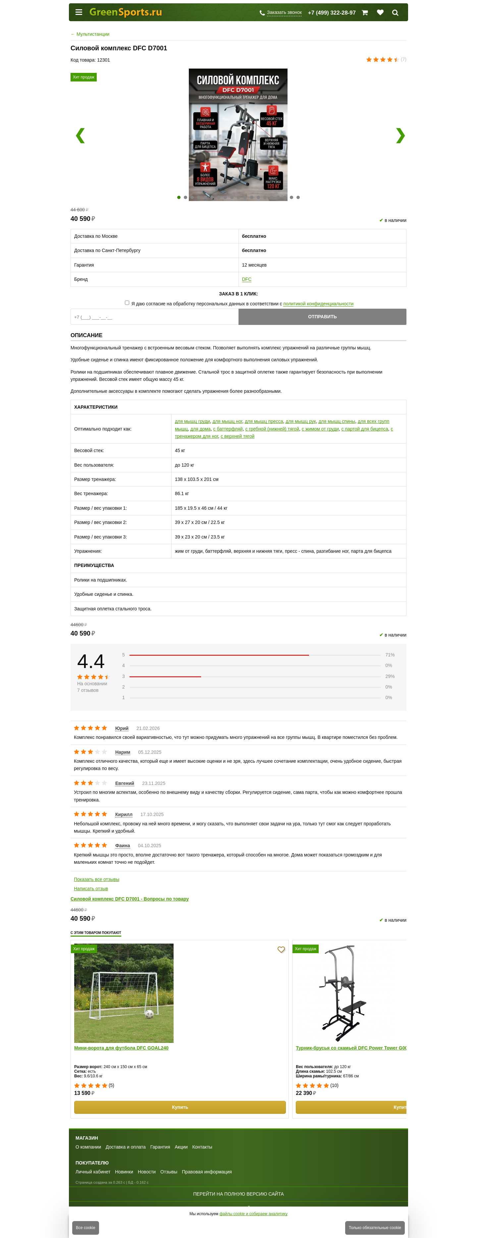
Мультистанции (90, 34)
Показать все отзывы (96, 879)
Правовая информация (207, 1171)
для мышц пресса (264, 421)
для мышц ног (227, 421)
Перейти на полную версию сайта (238, 1194)
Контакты (202, 1147)
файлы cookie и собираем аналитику (253, 1214)
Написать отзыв (91, 888)
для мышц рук (301, 421)
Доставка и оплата (126, 1147)
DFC (247, 279)
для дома (200, 429)
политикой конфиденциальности (318, 303)
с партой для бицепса (365, 429)
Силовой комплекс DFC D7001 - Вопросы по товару (130, 899)
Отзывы (168, 1171)
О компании (88, 1147)
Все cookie (85, 1227)
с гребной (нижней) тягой (272, 429)
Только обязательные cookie (375, 1227)
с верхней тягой (237, 436)
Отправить (322, 316)
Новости (147, 1171)
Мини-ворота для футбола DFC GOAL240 (121, 1048)
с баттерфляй (228, 429)
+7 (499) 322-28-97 (332, 13)
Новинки (124, 1171)
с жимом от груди (320, 429)
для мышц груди (192, 421)
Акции (181, 1147)
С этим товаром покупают (96, 933)
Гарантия (160, 1147)
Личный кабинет (93, 1171)
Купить (180, 1107)
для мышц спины (336, 421)
